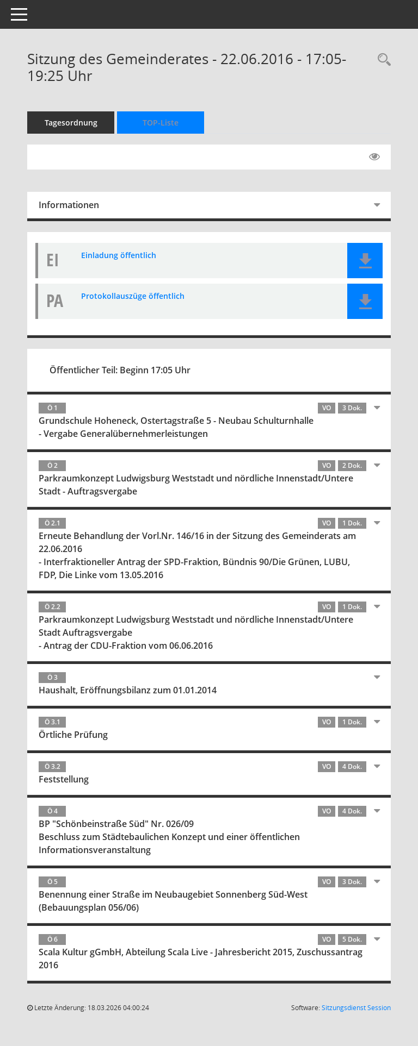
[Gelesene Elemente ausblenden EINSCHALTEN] (374, 157)
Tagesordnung (71, 122)
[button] (365, 260)
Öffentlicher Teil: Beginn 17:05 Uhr (120, 370)
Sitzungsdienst (356, 1007)
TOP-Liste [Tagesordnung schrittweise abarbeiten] (161, 122)
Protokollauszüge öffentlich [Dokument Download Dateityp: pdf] (133, 296)
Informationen (69, 205)
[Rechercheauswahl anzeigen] (381, 60)
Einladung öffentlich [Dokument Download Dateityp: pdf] (118, 255)
